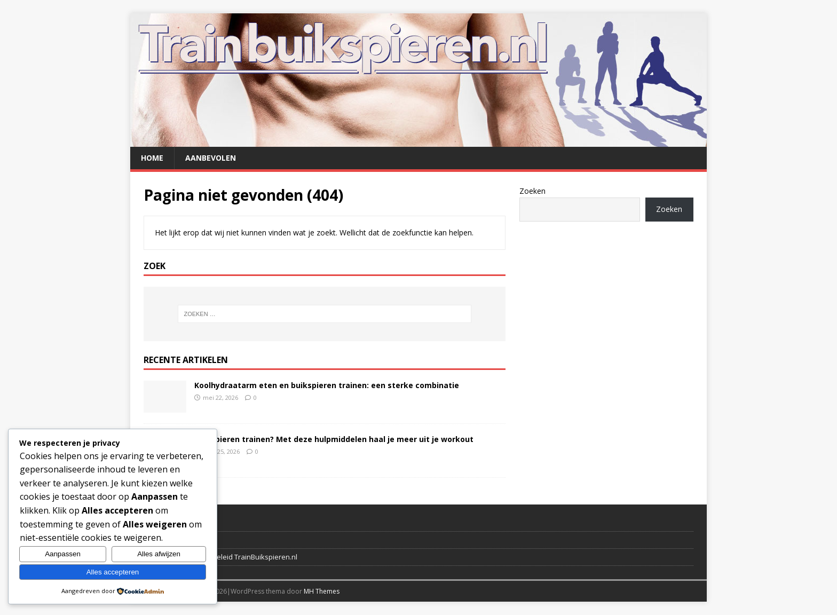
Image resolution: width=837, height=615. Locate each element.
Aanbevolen (210, 158)
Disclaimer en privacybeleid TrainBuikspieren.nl (220, 557)
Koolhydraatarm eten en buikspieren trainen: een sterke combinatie (326, 385)
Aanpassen (63, 554)
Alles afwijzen (158, 554)
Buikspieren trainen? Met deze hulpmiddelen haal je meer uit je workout (333, 439)
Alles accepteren (112, 572)
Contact (156, 523)
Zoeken (532, 191)
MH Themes (321, 591)
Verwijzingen (164, 540)
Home (152, 158)
